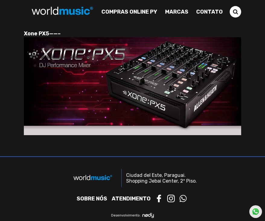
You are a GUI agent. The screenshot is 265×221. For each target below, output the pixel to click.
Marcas (176, 12)
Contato (209, 12)
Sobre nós (92, 198)
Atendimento (131, 198)
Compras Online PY (129, 12)
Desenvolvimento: (132, 215)
